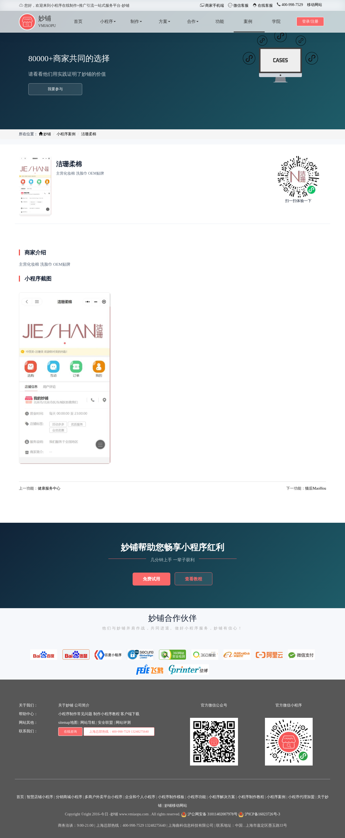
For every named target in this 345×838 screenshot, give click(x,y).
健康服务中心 (49, 488)
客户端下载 (129, 714)
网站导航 (87, 723)
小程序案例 (66, 134)
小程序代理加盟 (301, 797)
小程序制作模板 (171, 797)
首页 (20, 797)
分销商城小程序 (69, 797)
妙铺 (44, 18)
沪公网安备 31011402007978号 (209, 814)
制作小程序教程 (106, 714)
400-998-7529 (292, 5)
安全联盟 (105, 723)
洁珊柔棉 (88, 134)
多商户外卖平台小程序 (103, 797)
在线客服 (265, 6)
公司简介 (81, 705)
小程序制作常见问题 (75, 714)
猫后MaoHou (315, 488)
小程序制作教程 (251, 797)
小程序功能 (196, 797)
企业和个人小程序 (140, 797)
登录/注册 (310, 21)
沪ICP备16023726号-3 (259, 814)
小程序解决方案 (222, 797)
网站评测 (123, 723)
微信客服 (240, 6)
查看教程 (193, 579)
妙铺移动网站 (175, 806)
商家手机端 (214, 6)
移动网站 (314, 5)
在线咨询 (70, 731)
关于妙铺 (65, 705)
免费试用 (151, 579)
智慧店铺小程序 (40, 797)
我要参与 (55, 89)
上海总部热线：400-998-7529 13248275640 (119, 731)
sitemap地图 (68, 723)
